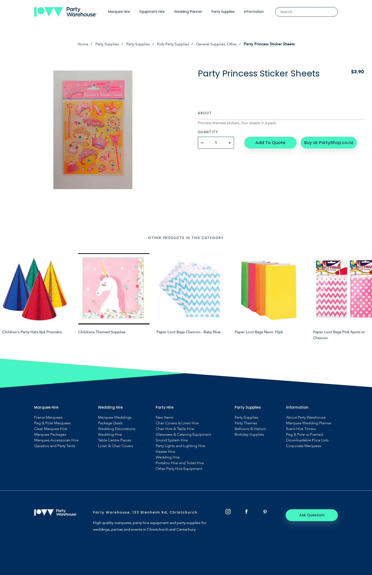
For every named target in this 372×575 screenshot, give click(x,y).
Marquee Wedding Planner (309, 423)
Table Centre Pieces (114, 440)
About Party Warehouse (306, 417)
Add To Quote (270, 142)
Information (254, 11)
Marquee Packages (50, 434)
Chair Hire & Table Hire (175, 429)
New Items (164, 417)
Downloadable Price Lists (307, 440)
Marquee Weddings (115, 417)
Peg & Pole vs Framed (304, 434)
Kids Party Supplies (173, 44)
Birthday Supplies (249, 434)
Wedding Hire (110, 434)
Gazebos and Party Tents (54, 446)
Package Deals (110, 423)
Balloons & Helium (250, 429)
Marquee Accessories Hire (56, 440)
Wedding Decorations (116, 429)
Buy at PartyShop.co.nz (328, 142)
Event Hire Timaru (301, 429)
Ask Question (312, 515)
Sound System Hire (172, 440)
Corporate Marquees (303, 446)
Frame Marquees (48, 417)
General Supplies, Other (216, 44)
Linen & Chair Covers (115, 446)
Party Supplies (223, 11)
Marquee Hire (119, 11)
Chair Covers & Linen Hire (177, 423)
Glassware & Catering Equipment (183, 434)
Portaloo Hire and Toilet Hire (180, 463)
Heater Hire (165, 451)
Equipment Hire (152, 11)
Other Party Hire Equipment (179, 469)
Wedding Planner (188, 11)
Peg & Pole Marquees (52, 423)
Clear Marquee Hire (50, 429)
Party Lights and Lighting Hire (180, 446)
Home (83, 44)
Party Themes (246, 423)
